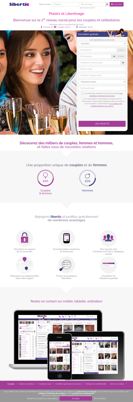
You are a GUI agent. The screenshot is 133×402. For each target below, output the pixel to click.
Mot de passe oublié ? (87, 8)
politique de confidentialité (83, 393)
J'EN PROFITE (102, 123)
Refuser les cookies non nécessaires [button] (42, 398)
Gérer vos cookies (117, 384)
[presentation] (98, 114)
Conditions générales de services (68, 384)
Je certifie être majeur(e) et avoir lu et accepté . (102, 94)
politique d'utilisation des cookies (51, 393)
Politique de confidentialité (96, 384)
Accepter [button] (76, 398)
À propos (11, 384)
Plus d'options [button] (100, 398)
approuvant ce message (87, 392)
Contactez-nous (45, 384)
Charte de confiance (27, 384)
